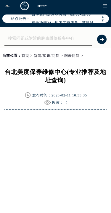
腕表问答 (72, 56)
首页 (25, 56)
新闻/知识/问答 (46, 56)
